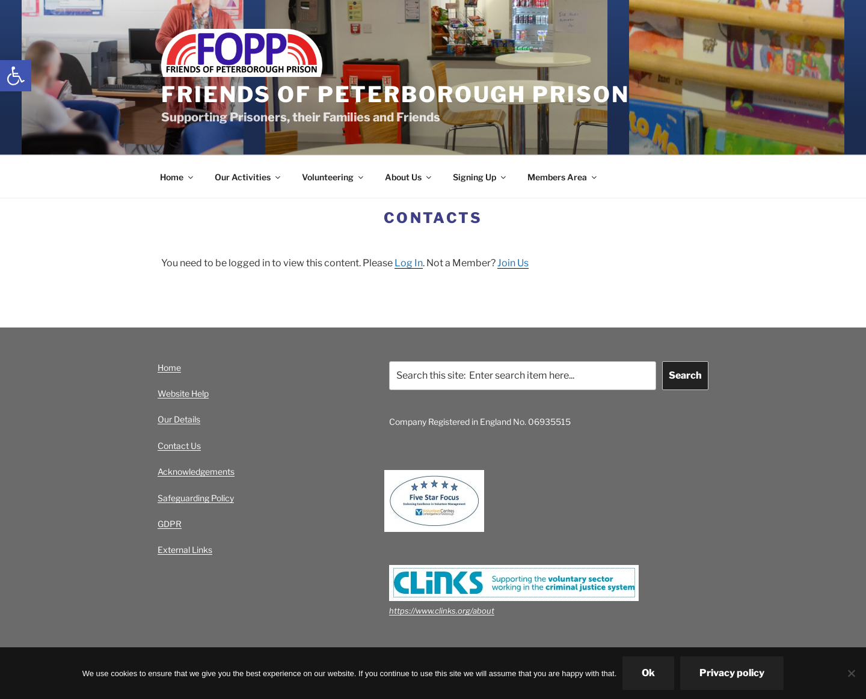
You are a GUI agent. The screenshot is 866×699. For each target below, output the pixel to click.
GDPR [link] (170, 524)
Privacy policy (731, 673)
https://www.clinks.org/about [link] (441, 610)
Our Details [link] (179, 419)
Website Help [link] (183, 393)
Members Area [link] (562, 177)
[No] (851, 673)
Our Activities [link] (248, 177)
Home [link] (177, 177)
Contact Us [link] (179, 446)
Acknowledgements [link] (196, 471)
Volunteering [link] (333, 177)
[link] (15, 75)
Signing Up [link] (480, 177)
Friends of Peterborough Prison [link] (395, 94)
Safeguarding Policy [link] (196, 498)
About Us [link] (409, 177)
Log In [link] (409, 263)
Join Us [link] (513, 263)
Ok (648, 673)
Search (685, 375)
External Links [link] (185, 550)
